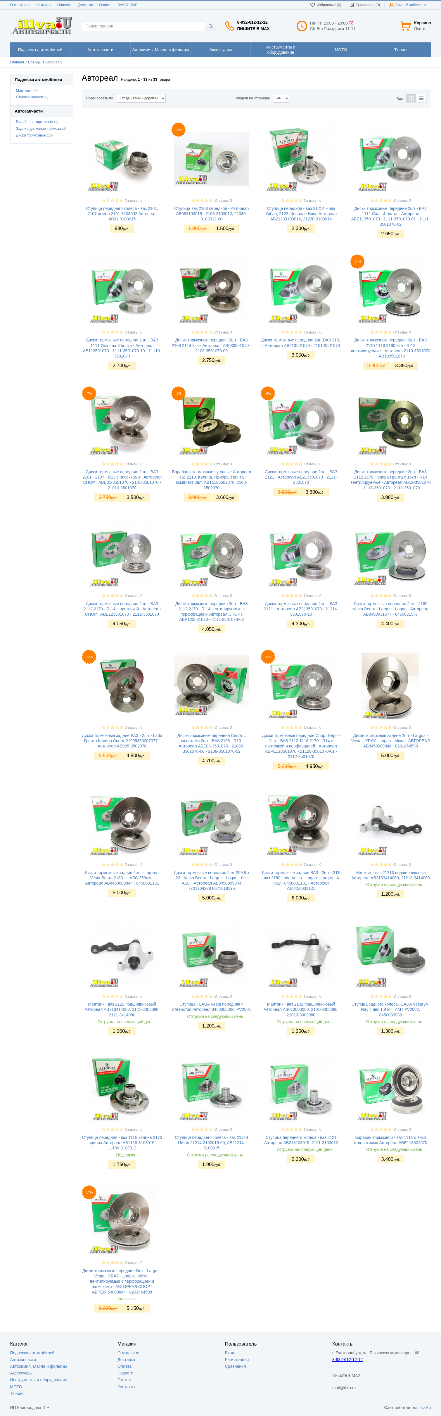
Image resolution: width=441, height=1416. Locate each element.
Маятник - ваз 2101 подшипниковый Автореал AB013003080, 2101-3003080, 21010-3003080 (301, 1009)
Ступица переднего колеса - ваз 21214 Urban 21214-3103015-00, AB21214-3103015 (211, 1142)
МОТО (16, 1386)
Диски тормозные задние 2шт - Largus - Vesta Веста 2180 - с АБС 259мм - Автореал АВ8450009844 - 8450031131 (122, 877)
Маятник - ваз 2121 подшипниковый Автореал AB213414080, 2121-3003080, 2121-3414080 (122, 1009)
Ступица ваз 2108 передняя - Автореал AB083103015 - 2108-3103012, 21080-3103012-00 (211, 213)
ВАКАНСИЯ (127, 5)
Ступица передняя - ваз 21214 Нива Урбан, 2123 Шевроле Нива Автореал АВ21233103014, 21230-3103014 (301, 213)
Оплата (105, 5)
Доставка (85, 5)
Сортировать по (99, 98)
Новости (64, 5)
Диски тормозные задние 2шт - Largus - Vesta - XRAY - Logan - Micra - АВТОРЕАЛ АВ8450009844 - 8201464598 (390, 740)
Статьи (124, 1379)
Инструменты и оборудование (38, 1379)
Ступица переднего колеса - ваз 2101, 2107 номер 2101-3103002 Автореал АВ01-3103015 (122, 213)
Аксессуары (21, 1373)
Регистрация (237, 1359)
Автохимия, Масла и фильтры (38, 1366)
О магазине (20, 5)
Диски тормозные (31, 135)
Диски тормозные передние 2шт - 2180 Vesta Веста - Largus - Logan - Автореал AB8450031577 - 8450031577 (390, 609)
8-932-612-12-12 (252, 22)
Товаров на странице (252, 98)
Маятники (24, 91)
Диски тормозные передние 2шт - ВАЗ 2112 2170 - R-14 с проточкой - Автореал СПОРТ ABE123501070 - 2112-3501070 (122, 609)
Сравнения (235, 1366)
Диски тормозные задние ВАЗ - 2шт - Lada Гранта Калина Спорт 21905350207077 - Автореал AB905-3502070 (122, 740)
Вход (229, 1353)
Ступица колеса (29, 97)
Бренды (34, 62)
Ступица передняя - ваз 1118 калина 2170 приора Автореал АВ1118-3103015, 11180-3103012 (122, 1142)
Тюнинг (17, 1393)
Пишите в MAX (253, 28)
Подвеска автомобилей (32, 1353)
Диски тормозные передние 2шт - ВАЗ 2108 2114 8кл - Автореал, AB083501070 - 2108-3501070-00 (211, 345)
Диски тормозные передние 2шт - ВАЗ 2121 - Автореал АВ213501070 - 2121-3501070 (301, 477)
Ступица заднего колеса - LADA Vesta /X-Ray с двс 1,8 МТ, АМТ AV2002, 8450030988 (391, 1009)
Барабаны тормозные (34, 122)
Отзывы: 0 (133, 200)
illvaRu (424, 1407)
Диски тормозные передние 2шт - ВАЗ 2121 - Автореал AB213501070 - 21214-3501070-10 (301, 609)
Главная (17, 62)
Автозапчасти (23, 1359)
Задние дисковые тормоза (38, 129)
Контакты (43, 5)
